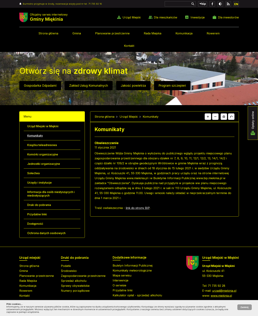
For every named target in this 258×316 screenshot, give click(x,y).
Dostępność (35, 223)
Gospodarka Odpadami (40, 85)
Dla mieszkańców (165, 17)
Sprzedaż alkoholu (73, 281)
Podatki (66, 266)
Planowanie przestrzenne (112, 33)
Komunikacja (183, 33)
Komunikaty (35, 135)
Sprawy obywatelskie (75, 285)
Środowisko (69, 271)
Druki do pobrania (39, 205)
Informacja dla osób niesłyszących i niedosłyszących (51, 193)
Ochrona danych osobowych (46, 233)
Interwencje (120, 280)
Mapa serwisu (122, 275)
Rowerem (213, 33)
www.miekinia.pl (221, 295)
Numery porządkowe (75, 290)
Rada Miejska (152, 33)
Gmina (76, 33)
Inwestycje (198, 17)
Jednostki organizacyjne (43, 164)
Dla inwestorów (228, 17)
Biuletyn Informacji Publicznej (132, 265)
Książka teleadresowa (42, 145)
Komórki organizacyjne (42, 154)
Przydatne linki (37, 214)
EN (236, 4)
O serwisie (119, 285)
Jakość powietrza (133, 85)
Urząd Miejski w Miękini (42, 126)
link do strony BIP (138, 208)
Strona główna (48, 33)
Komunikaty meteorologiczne (132, 270)
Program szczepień (172, 85)
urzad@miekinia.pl (224, 290)
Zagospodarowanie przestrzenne (83, 276)
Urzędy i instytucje (39, 182)
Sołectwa (33, 173)
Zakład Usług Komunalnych (88, 85)
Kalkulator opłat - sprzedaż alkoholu (137, 295)
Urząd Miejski (132, 17)
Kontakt (129, 45)
